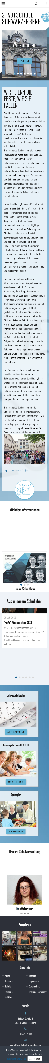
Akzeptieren (34, 1058)
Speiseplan (24, 61)
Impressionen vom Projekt (16, 470)
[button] (14, 73)
